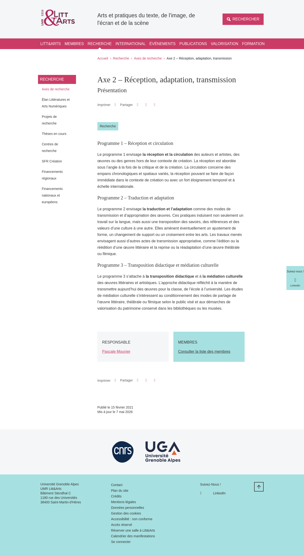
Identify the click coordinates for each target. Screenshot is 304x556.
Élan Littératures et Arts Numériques (56, 103)
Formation (253, 44)
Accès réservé (121, 525)
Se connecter (121, 542)
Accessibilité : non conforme (131, 519)
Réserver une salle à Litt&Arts (133, 530)
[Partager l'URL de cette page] (154, 105)
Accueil (102, 58)
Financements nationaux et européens (52, 195)
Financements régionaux (52, 175)
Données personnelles (127, 508)
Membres (74, 44)
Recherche (100, 44)
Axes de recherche (148, 58)
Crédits (116, 496)
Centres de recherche (50, 147)
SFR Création (52, 161)
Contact (116, 485)
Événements (162, 44)
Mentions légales (123, 502)
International (130, 44)
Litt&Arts (50, 44)
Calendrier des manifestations (133, 536)
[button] (137, 105)
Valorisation (224, 44)
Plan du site (119, 490)
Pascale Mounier (116, 351)
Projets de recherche (49, 120)
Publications (193, 44)
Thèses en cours (54, 134)
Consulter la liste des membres (204, 351)
